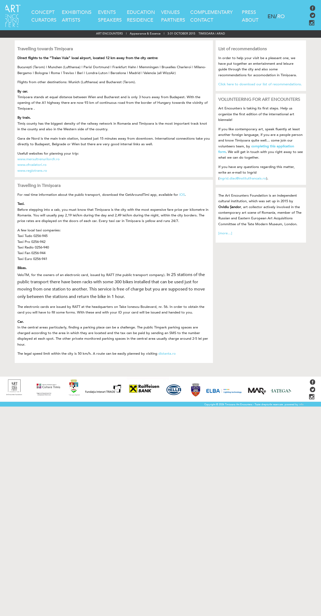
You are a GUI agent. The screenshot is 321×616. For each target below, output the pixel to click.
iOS (182, 194)
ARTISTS (71, 20)
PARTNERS (173, 20)
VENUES (170, 12)
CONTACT (201, 20)
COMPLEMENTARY (211, 12)
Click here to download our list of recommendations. (260, 84)
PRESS (249, 12)
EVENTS (107, 12)
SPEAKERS (110, 20)
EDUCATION (141, 12)
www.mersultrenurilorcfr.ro (38, 159)
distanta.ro (167, 353)
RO (281, 16)
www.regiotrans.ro (32, 170)
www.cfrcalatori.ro (32, 164)
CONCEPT (43, 12)
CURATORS (43, 20)
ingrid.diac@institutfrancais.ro (242, 178)
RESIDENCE (140, 20)
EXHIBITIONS (76, 12)
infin (301, 404)
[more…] (225, 233)
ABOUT (250, 20)
